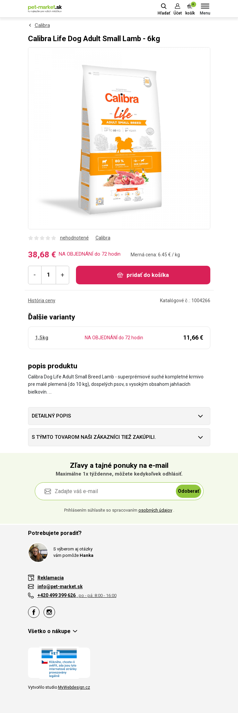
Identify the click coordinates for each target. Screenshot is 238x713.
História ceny (41, 300)
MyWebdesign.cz (74, 687)
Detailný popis (51, 416)
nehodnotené (74, 237)
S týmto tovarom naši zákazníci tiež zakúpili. (94, 437)
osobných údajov (155, 510)
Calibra (42, 25)
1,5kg (41, 338)
